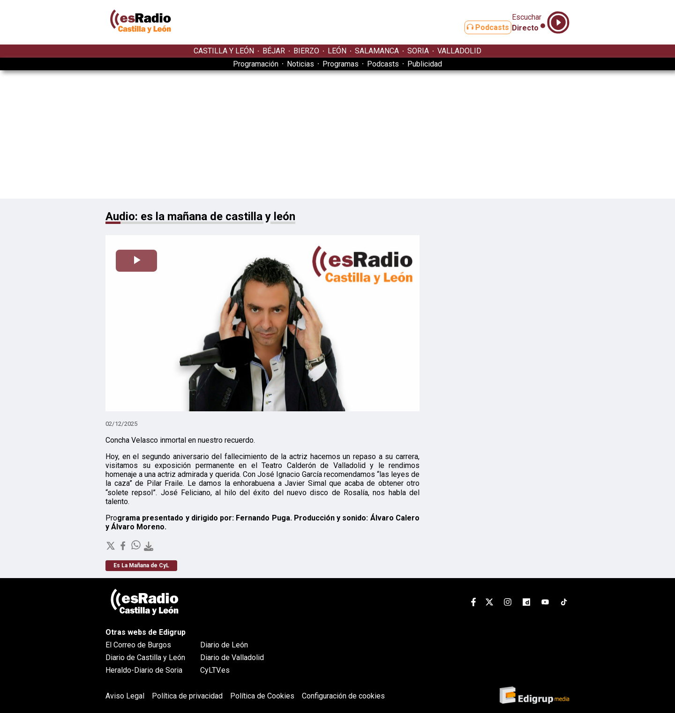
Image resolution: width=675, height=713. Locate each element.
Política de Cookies (262, 695)
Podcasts (477, 27)
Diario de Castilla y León (145, 657)
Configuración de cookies (343, 695)
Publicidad (424, 63)
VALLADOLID (459, 50)
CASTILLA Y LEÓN (224, 50)
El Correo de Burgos (138, 644)
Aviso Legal (124, 695)
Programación (255, 63)
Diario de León (224, 644)
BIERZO (306, 50)
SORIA (418, 50)
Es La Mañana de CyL (141, 565)
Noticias (300, 63)
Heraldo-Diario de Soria (143, 670)
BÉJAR (273, 50)
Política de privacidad (187, 695)
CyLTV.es (215, 670)
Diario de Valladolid (232, 657)
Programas (340, 63)
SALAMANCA (377, 50)
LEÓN (337, 50)
